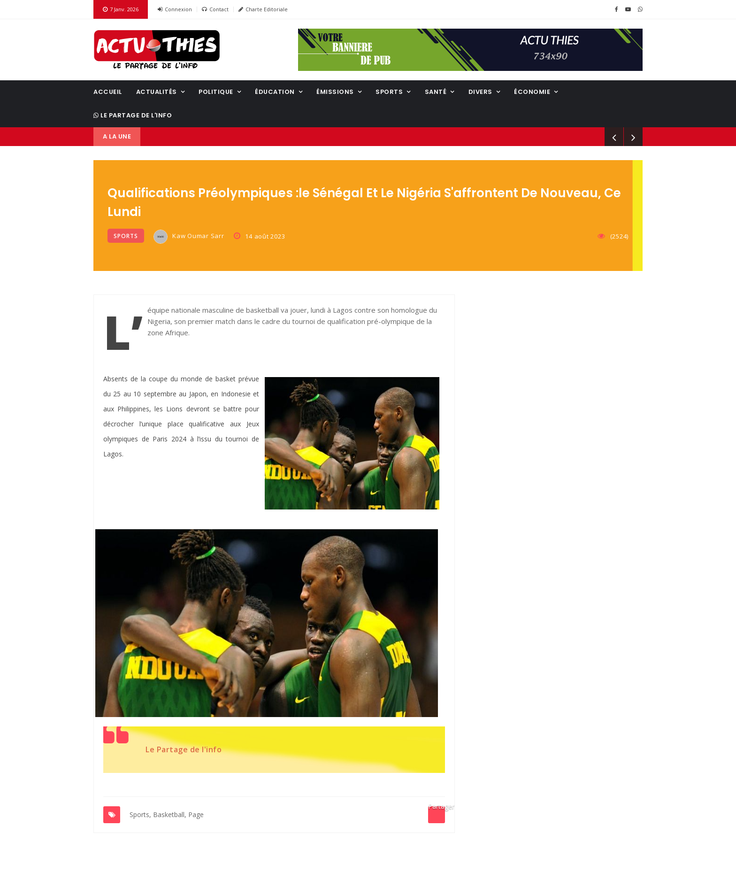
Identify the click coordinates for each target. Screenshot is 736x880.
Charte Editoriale (263, 9)
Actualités (156, 91)
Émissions (335, 91)
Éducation (275, 91)
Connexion (175, 9)
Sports (389, 91)
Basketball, (169, 814)
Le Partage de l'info (132, 115)
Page (196, 814)
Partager (436, 808)
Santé (436, 91)
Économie (532, 91)
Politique (216, 91)
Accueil (107, 91)
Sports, (140, 814)
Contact (215, 9)
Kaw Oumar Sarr (188, 237)
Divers (480, 91)
